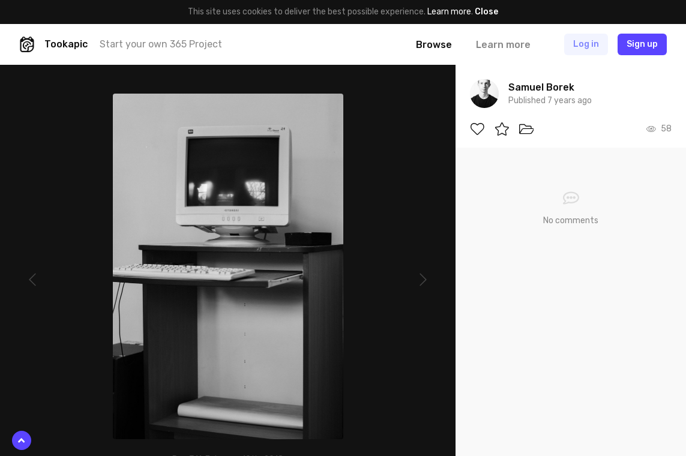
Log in (586, 44)
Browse (434, 44)
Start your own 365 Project (161, 44)
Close (486, 12)
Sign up (642, 44)
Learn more (449, 12)
